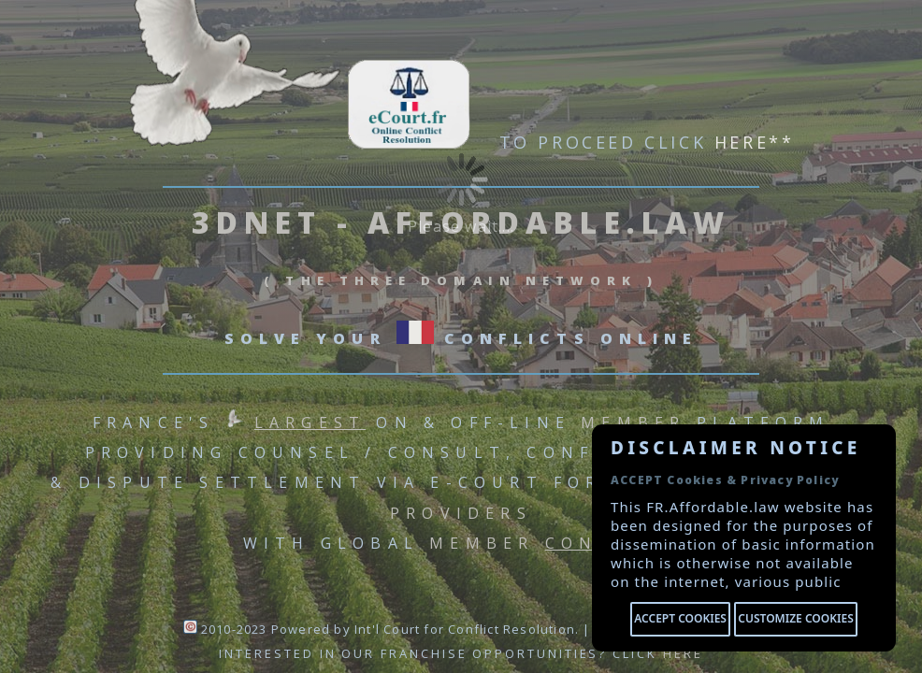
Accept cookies (680, 618)
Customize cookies (795, 618)
